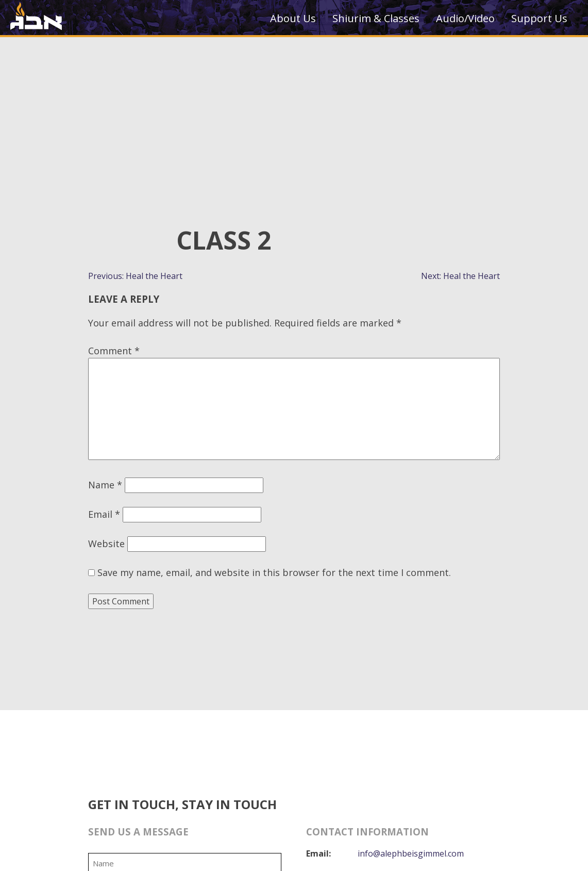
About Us (293, 18)
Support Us (539, 18)
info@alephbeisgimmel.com (411, 853)
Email (104, 514)
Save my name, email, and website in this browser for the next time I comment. (274, 572)
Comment (114, 350)
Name (105, 485)
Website (106, 543)
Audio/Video (465, 18)
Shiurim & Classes (375, 18)
